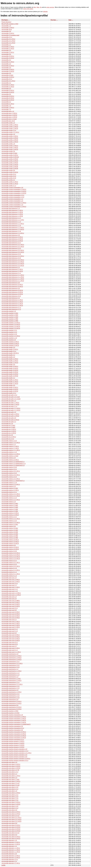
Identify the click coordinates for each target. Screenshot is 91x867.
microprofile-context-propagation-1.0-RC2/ (14, 191)
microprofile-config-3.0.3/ (9, 178)
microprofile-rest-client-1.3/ (9, 791)
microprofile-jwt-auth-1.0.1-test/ (11, 397)
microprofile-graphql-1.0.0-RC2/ (11, 324)
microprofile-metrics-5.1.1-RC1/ (11, 574)
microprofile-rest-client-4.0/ (9, 834)
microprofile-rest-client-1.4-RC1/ (11, 802)
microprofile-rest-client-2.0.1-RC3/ (11, 821)
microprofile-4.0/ (6, 73)
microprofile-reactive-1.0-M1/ (10, 711)
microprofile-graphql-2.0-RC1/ (10, 341)
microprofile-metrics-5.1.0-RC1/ (11, 570)
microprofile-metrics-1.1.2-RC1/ (11, 454)
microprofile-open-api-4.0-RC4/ (11, 640)
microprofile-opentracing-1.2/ (10, 676)
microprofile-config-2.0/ (8, 151)
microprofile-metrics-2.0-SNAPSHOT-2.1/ (14, 463)
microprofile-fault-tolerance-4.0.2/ (11, 296)
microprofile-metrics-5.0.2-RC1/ (11, 566)
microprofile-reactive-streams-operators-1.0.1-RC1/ (16, 753)
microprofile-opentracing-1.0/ (10, 654)
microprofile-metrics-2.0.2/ (9, 473)
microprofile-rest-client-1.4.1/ (10, 808)
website (45, 11)
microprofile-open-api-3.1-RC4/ (11, 627)
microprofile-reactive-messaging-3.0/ (12, 730)
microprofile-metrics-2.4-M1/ (10, 524)
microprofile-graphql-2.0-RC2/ (10, 343)
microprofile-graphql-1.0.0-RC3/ (11, 326)
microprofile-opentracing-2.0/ (10, 699)
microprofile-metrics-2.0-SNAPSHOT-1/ (13, 461)
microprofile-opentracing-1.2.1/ (10, 682)
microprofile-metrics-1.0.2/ (9, 440)
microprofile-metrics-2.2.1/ (9, 492)
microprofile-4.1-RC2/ (8, 86)
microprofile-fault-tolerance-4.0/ (11, 288)
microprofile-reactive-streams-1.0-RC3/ (13, 745)
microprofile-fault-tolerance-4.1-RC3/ (12, 303)
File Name (5, 20)
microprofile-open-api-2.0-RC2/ (11, 604)
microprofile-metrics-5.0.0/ (9, 551)
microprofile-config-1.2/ (8, 122)
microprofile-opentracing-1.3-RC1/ (11, 692)
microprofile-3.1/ (6, 60)
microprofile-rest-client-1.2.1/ (10, 789)
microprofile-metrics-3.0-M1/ (10, 528)
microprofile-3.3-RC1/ (8, 69)
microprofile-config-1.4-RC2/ (10, 147)
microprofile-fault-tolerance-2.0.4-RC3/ (13, 263)
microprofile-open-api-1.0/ (9, 577)
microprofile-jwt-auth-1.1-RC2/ (10, 404)
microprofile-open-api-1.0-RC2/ (11, 581)
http (35, 7)
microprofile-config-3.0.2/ (9, 176)
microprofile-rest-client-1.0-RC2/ (11, 766)
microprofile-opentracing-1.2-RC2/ (11, 680)
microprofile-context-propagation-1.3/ (12, 204)
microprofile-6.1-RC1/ (8, 104)
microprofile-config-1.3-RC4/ (10, 142)
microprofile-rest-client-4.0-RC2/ (11, 838)
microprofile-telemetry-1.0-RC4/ (11, 844)
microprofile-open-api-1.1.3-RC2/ (11, 595)
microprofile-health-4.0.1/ (9, 393)
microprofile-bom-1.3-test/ (9, 119)
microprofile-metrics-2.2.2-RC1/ (11, 499)
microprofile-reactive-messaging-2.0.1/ (13, 728)
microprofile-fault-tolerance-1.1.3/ (11, 225)
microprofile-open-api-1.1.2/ (10, 591)
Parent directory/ (6, 22)
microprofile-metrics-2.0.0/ (9, 467)
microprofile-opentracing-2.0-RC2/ (11, 703)
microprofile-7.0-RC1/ (8, 107)
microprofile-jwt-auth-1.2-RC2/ (10, 416)
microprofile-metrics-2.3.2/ (9, 520)
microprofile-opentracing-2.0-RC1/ (11, 701)
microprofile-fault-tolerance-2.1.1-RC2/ (13, 277)
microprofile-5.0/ (6, 88)
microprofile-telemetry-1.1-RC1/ (11, 848)
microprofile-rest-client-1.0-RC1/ (11, 764)
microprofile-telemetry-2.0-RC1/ (11, 855)
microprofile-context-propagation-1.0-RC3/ (14, 193)
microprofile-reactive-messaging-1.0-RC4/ (14, 722)
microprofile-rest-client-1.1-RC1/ (11, 775)
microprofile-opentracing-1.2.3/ (10, 688)
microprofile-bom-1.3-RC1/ (9, 113)
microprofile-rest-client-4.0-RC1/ (11, 836)
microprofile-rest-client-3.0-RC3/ (11, 827)
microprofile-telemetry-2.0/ (9, 853)
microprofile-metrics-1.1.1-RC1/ (11, 450)
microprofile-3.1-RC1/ (8, 62)
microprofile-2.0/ (6, 31)
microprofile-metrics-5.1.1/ (9, 572)
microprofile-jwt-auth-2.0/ (9, 418)
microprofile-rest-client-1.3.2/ (10, 796)
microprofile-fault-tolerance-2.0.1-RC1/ (13, 244)
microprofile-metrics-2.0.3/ (9, 477)
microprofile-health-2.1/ (8, 355)
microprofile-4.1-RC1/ (8, 84)
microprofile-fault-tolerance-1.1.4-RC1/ (13, 233)
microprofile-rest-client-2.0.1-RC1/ (11, 817)
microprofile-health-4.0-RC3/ (10, 391)
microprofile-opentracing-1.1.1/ (10, 673)
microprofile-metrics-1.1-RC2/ (10, 448)
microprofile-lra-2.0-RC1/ (9, 437)
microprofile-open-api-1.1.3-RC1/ (11, 593)
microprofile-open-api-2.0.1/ (10, 608)
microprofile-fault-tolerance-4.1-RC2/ (12, 301)
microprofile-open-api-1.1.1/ (10, 589)
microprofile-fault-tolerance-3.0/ (11, 282)
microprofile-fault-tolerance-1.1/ (11, 208)
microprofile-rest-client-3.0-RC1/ (11, 825)
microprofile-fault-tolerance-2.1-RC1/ (12, 269)
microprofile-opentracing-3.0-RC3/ (11, 707)
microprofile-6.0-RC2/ (8, 98)
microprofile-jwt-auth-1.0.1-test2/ (11, 399)
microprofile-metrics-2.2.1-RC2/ (11, 496)
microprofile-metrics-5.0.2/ (9, 564)
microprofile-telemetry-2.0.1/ (10, 859)
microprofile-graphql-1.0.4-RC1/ (11, 336)
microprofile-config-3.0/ (8, 170)
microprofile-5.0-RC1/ (8, 90)
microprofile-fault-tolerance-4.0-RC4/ (12, 292)
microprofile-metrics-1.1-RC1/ (10, 446)
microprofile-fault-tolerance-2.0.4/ (11, 258)
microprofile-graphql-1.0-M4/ (10, 317)
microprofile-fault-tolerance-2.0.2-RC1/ (13, 250)
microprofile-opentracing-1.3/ (10, 690)
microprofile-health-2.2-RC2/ (10, 360)
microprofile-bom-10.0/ (8, 121)
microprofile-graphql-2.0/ (9, 340)
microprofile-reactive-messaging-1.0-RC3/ (14, 720)
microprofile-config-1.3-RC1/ (10, 136)
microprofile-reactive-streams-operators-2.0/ (14, 755)
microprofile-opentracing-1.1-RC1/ (11, 671)
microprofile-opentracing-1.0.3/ (10, 667)
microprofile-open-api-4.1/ (9, 646)
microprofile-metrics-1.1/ (9, 444)
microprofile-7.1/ (6, 109)
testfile (3, 865)
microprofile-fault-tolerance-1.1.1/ (11, 218)
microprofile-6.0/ (6, 94)
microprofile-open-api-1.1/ (9, 585)
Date (69, 20)
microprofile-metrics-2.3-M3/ (10, 507)
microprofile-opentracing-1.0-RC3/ (11, 659)
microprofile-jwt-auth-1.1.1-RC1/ (11, 408)
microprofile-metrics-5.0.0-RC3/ (11, 557)
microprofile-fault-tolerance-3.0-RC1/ (12, 284)
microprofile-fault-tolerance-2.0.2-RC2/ (13, 252)
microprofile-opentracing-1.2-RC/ (11, 678)
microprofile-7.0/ (6, 105)
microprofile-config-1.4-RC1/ (10, 145)
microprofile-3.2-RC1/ (8, 65)
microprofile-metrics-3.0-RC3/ (10, 543)
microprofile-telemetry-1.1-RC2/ (11, 850)
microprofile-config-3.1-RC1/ (10, 181)
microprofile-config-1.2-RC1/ (10, 124)
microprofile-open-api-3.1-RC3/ (11, 625)
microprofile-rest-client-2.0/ (9, 810)
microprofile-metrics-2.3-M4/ (10, 509)
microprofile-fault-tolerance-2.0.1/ (11, 242)
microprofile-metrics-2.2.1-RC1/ (11, 494)
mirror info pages (28, 8)
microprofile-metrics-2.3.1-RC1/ (11, 518)
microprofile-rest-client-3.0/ (9, 823)
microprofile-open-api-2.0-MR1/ (11, 600)
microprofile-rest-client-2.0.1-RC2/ (11, 819)
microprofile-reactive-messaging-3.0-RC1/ (14, 732)
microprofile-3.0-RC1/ (8, 56)
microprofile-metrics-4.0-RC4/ (10, 549)
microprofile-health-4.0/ (8, 385)
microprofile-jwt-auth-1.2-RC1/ (10, 414)
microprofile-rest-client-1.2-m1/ (10, 783)
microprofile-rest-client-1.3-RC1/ (11, 793)
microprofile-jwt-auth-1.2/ (9, 412)
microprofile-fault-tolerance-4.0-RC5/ (12, 294)
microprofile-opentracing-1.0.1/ (10, 661)
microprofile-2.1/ (6, 44)
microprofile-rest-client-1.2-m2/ (10, 785)
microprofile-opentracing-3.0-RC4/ (11, 709)
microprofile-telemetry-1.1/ (9, 846)
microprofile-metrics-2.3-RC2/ (10, 515)
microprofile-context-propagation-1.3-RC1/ (14, 206)
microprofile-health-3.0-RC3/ (10, 370)
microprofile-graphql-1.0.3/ (9, 334)
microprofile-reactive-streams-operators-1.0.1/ (15, 751)
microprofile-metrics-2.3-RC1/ (10, 513)
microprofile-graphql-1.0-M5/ (10, 319)
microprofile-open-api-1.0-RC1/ (11, 579)
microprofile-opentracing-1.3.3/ (10, 697)
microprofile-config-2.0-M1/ (9, 153)
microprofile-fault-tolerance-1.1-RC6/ (12, 216)
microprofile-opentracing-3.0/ (10, 705)
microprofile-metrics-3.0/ (9, 526)
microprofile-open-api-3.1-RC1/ (11, 621)
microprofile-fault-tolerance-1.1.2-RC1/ (13, 223)
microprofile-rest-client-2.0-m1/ (10, 815)
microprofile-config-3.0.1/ (9, 174)
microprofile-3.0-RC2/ (8, 58)
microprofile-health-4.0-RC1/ (10, 387)
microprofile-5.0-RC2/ (8, 92)
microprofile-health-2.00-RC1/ (10, 353)
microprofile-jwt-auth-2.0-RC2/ (10, 419)
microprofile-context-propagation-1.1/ (12, 199)
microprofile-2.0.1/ (7, 37)
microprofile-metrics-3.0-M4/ (10, 534)
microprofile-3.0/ (6, 54)
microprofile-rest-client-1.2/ (9, 777)
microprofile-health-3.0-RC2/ (10, 368)
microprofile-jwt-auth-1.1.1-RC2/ (11, 410)
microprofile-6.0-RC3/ (8, 100)
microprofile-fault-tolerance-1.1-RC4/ (12, 212)
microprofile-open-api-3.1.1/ (10, 629)
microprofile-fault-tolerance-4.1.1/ (11, 307)
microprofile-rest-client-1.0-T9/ (10, 770)
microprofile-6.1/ (6, 102)
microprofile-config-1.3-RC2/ (10, 138)
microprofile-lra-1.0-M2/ (8, 427)
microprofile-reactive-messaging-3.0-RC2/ (14, 734)
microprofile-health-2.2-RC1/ (10, 359)
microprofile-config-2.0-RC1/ (10, 155)
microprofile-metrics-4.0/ (9, 545)
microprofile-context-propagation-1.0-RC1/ (14, 189)
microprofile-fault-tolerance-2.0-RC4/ (12, 241)
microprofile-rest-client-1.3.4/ (10, 800)
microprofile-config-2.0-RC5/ (10, 162)
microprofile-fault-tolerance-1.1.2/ (11, 221)
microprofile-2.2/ (6, 50)
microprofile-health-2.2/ (8, 357)
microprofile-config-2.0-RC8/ (10, 166)
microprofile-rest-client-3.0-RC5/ (11, 831)
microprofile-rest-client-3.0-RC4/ (11, 829)
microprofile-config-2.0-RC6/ (10, 164)
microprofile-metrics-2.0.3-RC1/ (11, 479)
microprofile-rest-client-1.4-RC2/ (11, 804)
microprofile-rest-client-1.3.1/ (10, 794)
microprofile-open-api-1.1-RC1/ (11, 587)
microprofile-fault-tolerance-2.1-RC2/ (12, 271)
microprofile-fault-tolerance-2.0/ (11, 235)
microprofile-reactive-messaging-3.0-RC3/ (14, 735)
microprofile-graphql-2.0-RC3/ (10, 345)
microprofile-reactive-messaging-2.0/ (12, 726)
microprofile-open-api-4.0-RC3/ (11, 638)
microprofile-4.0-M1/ (7, 75)
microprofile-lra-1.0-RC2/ (9, 431)
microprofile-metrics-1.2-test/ (10, 456)
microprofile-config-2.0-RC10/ (10, 157)
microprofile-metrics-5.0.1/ (9, 560)
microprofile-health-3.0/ (8, 364)
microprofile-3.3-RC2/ (8, 71)
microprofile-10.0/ (7, 29)
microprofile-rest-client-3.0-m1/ (10, 833)
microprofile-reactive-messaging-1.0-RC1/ (14, 716)
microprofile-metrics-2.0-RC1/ (10, 459)
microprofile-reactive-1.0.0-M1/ (10, 713)
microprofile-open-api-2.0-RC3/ (11, 606)
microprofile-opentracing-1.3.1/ (10, 694)
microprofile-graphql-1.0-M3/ (10, 315)
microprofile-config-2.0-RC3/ (10, 161)
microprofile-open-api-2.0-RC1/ (11, 602)
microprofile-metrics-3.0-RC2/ (10, 541)
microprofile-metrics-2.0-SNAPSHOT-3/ (13, 465)
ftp (41, 7)
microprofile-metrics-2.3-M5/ (10, 511)
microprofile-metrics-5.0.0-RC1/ (11, 553)
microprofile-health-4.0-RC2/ (10, 389)
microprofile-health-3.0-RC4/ (10, 372)
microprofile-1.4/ (6, 25)
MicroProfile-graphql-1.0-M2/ (10, 24)
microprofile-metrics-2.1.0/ (9, 482)
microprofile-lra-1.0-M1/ (8, 425)
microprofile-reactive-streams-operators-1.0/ (14, 749)
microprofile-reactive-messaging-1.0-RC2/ (14, 718)
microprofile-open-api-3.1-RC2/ (11, 623)
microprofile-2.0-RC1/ (8, 33)
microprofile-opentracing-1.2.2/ (10, 686)
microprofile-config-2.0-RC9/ (10, 168)
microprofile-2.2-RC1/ (8, 52)
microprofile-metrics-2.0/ (9, 457)
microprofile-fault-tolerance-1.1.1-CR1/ (13, 220)
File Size (53, 20)
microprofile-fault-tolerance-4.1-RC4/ (12, 305)
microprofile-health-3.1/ (8, 378)
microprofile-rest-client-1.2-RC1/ (11, 781)
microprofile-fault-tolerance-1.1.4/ (11, 231)
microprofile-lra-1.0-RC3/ (9, 433)
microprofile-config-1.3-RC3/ (10, 140)
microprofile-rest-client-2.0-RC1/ (11, 812)
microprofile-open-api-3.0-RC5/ (11, 617)
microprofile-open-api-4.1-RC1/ (11, 648)
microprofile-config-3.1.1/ (9, 185)
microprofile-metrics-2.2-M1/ (10, 488)
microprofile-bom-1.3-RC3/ (9, 117)
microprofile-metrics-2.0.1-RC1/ (11, 471)
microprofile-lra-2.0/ (7, 435)
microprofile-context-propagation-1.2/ (12, 201)
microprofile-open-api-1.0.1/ (10, 583)
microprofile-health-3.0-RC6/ (10, 376)
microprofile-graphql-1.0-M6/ (10, 320)
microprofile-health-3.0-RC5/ (10, 374)
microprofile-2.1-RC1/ (8, 46)
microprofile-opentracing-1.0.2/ (10, 665)
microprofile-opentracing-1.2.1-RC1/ (12, 684)
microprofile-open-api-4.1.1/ (10, 650)
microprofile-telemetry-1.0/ (9, 840)
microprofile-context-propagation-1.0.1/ (13, 195)
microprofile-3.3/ (6, 67)
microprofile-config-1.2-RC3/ (10, 128)
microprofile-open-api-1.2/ (9, 596)
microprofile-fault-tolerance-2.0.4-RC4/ (13, 265)
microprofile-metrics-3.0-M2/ (10, 530)
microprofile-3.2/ (6, 64)
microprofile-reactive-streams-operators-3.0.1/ (15, 760)
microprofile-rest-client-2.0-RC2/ (11, 814)
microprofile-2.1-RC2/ (8, 48)
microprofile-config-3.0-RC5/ (10, 172)
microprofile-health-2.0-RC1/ (10, 349)
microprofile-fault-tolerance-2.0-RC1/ (12, 237)
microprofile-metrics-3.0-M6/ (10, 537)
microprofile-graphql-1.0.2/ (9, 332)
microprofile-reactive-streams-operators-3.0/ (14, 756)
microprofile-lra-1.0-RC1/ (9, 429)
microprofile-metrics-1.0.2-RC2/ (11, 442)
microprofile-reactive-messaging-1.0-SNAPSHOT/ (16, 724)
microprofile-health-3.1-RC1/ (10, 380)
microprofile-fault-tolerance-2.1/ (11, 267)
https (38, 7)
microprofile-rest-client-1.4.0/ (10, 806)
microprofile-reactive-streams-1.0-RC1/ (13, 741)
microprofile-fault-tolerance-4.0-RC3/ (12, 290)
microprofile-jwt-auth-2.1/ (9, 421)
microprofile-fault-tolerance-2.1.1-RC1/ (13, 275)
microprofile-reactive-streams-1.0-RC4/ (13, 747)
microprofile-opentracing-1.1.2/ (10, 675)
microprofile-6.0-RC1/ (8, 96)
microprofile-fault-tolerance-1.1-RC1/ (12, 210)
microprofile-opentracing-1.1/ (10, 669)
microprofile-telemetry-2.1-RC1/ (11, 863)
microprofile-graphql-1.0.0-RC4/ (11, 328)
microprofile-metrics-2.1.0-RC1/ (11, 484)
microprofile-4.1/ (6, 83)
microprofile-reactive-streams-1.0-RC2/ (13, 743)
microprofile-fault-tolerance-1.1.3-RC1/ (13, 227)
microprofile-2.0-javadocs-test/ (10, 35)
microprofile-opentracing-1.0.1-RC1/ (12, 663)
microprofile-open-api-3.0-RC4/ (11, 616)
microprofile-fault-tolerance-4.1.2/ (11, 309)
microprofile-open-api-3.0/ (9, 610)
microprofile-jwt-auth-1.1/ (9, 400)
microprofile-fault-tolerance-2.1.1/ (11, 273)
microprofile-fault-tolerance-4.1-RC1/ (12, 300)
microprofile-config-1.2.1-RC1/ (10, 132)
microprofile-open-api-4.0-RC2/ (11, 636)
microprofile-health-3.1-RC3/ (10, 383)
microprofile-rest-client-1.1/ (9, 774)
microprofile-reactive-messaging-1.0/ (12, 715)
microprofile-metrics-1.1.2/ (9, 452)
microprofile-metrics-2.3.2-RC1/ (11, 522)
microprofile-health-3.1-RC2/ (10, 381)
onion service (50, 7)
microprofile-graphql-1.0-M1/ (10, 313)
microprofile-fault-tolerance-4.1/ (11, 298)
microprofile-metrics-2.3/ (9, 501)
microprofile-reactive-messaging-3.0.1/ (13, 739)
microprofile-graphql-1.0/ (9, 311)
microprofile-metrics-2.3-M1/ (10, 503)
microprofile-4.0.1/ (7, 79)
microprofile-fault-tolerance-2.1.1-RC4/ (13, 281)
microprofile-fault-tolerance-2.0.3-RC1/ (13, 256)
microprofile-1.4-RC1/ (8, 27)
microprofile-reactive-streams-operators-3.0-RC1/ (16, 758)
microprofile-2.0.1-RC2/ (8, 41)
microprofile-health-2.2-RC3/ (10, 362)
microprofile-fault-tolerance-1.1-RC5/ (12, 214)
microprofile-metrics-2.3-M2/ (10, 505)
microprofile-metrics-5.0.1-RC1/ (11, 562)
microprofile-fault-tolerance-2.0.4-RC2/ (13, 261)
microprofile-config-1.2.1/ (9, 130)
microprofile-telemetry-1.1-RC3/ (11, 852)
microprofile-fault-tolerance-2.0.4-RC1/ (13, 260)
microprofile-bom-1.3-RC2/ (9, 115)
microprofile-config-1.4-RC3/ (10, 149)
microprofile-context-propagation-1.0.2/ (13, 197)
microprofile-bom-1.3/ (8, 111)
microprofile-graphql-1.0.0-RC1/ (11, 322)
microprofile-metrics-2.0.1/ (9, 469)
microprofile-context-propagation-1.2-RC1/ (14, 202)
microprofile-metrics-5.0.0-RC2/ (11, 555)
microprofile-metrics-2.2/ (9, 486)
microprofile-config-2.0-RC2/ (10, 159)
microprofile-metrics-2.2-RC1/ (10, 490)
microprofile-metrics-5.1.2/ (9, 576)
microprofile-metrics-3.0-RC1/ (10, 539)
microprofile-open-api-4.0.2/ (10, 644)
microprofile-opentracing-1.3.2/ (10, 695)
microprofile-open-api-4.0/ (9, 633)
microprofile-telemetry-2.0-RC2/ (11, 857)
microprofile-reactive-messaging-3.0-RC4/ (14, 737)
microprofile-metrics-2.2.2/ (9, 497)
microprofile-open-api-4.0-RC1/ (11, 635)
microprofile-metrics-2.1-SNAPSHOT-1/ (13, 480)
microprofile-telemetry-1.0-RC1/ (11, 842)
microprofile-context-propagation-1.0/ (12, 187)
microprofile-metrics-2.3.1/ (9, 517)
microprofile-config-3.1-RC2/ (10, 183)
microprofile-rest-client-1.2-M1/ (10, 779)
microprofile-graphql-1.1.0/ (9, 338)
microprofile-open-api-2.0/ (9, 598)
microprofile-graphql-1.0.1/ (9, 330)
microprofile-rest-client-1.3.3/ (10, 798)
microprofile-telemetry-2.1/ (9, 861)
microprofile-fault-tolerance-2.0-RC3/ (12, 239)
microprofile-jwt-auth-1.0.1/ (9, 395)
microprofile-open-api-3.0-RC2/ (11, 612)
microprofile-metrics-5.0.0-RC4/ (11, 558)
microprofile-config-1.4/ (8, 143)
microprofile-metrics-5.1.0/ (9, 568)
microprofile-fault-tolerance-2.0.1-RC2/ (13, 246)
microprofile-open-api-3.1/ (9, 619)
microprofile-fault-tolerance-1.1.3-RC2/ (13, 229)
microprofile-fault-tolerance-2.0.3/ (11, 254)
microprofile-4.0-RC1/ (8, 77)
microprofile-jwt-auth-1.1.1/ (9, 406)
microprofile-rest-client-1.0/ (9, 762)
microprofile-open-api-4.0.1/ (10, 642)
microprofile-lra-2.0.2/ (8, 439)
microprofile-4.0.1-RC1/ (8, 81)
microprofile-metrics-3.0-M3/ (10, 532)
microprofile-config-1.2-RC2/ (10, 126)
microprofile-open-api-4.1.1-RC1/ (11, 652)
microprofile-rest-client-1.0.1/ (10, 772)
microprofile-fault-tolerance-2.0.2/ (11, 248)
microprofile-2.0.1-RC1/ (8, 39)
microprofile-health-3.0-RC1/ (10, 366)
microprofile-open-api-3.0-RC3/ (11, 614)
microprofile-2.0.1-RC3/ (8, 43)
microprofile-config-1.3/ (8, 134)
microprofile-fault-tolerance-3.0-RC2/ (12, 286)
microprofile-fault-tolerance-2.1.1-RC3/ (13, 279)
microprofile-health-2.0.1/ (9, 351)
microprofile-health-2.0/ (8, 347)
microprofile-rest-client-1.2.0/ (10, 787)
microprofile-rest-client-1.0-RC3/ (11, 768)
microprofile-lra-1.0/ (7, 423)
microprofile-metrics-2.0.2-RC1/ (11, 475)
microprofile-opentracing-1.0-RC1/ (11, 656)
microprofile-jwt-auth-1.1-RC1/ (10, 402)
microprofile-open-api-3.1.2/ (10, 631)
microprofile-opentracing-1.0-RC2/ (11, 657)
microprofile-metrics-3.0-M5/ (10, 536)
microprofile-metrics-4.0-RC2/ (10, 547)
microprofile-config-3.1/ (8, 180)
